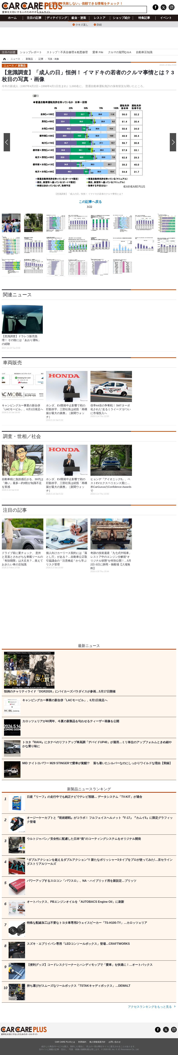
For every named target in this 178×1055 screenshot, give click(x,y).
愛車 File (97, 52)
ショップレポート (31, 52)
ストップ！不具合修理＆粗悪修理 (67, 52)
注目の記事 (34, 17)
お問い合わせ (115, 1042)
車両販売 (12, 362)
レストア (99, 17)
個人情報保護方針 (97, 1042)
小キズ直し (81, 24)
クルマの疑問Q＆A (119, 52)
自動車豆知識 (144, 52)
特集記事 (144, 17)
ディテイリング (57, 17)
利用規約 (82, 1042)
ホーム (12, 17)
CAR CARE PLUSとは (65, 1042)
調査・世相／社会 (22, 436)
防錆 (99, 24)
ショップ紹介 (121, 17)
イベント (166, 17)
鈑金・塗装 (78, 17)
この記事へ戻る (90, 205)
